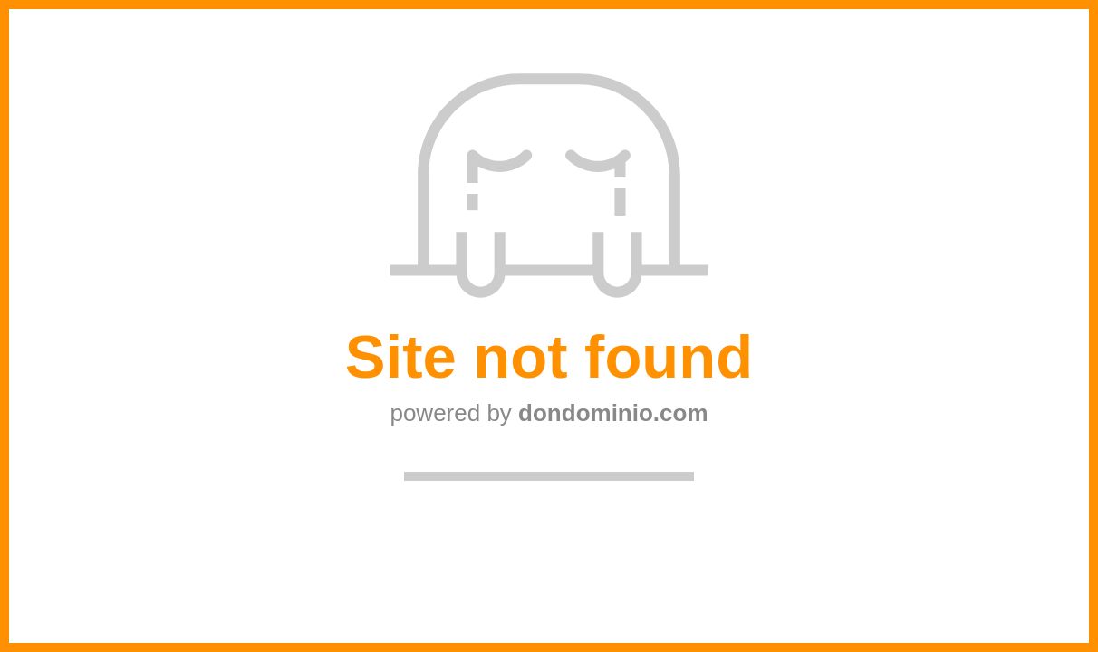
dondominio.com (613, 413)
